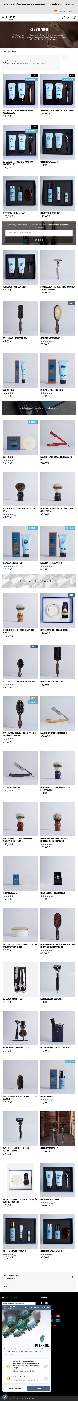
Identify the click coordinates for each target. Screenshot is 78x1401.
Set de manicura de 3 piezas (13, 999)
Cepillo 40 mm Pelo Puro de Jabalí (15, 338)
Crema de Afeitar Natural (12, 563)
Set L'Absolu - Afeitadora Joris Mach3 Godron (57, 110)
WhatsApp (41, 63)
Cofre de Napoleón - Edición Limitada (54, 630)
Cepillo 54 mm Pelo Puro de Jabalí (52, 681)
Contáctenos (7, 1351)
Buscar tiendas (7, 1347)
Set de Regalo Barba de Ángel (51, 1251)
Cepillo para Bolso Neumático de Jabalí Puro (19, 681)
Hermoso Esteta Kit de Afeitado (15, 287)
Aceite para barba (46, 1096)
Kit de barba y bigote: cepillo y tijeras (55, 1048)
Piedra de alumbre (10, 893)
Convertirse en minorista (11, 1359)
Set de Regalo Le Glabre (49, 162)
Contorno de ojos (9, 390)
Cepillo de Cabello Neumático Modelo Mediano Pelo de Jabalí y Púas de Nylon (57, 946)
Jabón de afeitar (9, 457)
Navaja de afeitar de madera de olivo (53, 733)
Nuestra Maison (8, 1366)
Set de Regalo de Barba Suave (14, 213)
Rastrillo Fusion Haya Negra (50, 999)
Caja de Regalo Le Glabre (49, 1199)
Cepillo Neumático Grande (50, 338)
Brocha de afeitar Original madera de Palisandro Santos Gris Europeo (54, 840)
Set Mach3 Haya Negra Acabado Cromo (17, 1048)
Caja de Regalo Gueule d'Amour (14, 1251)
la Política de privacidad (16, 1309)
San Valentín (7, 1286)
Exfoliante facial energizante (51, 390)
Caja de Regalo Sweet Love (50, 213)
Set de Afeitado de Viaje (49, 1148)
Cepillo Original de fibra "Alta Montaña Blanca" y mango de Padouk (17, 840)
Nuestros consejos (9, 1355)
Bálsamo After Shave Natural (51, 563)
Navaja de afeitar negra (11, 787)
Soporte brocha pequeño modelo (52, 893)
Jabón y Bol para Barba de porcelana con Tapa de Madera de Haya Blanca (20, 946)
